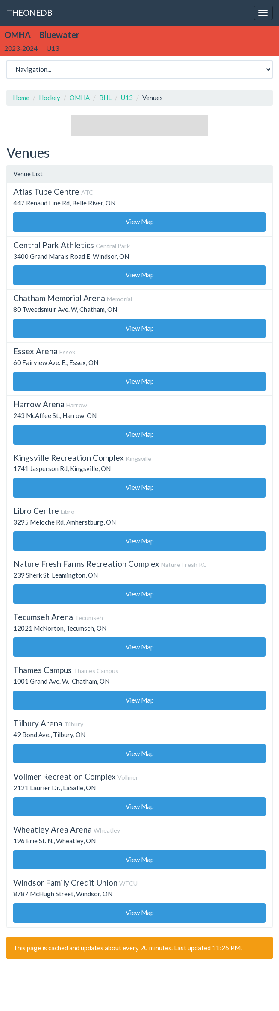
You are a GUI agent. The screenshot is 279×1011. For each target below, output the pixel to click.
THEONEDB (29, 13)
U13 (127, 97)
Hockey (49, 97)
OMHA (80, 97)
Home (21, 97)
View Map (140, 221)
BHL (105, 97)
